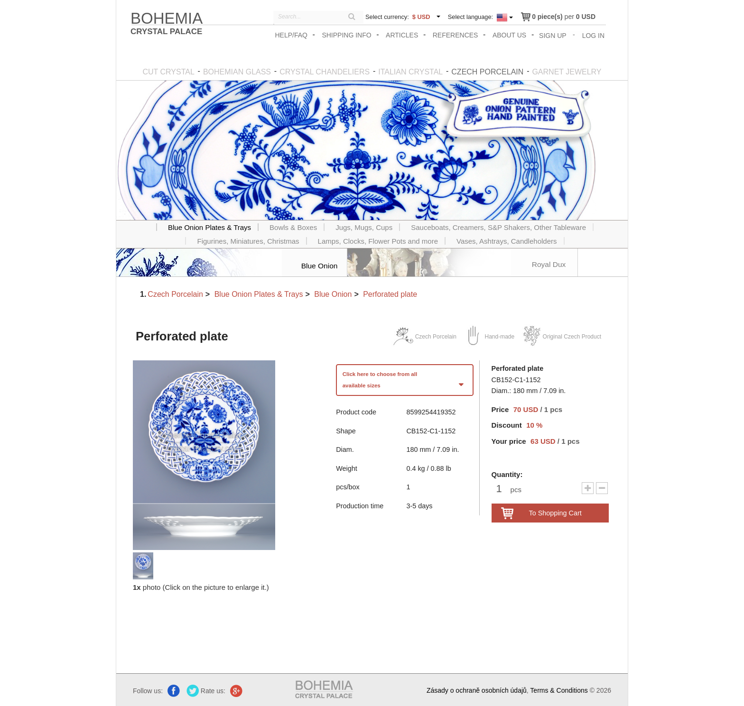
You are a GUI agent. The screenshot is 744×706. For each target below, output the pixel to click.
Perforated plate (390, 293)
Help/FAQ (292, 35)
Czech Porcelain (175, 293)
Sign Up (553, 35)
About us (510, 35)
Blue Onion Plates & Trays (258, 293)
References (456, 35)
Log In (594, 35)
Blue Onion (333, 293)
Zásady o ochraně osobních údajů (477, 690)
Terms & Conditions (558, 690)
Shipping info (347, 35)
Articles (403, 35)
